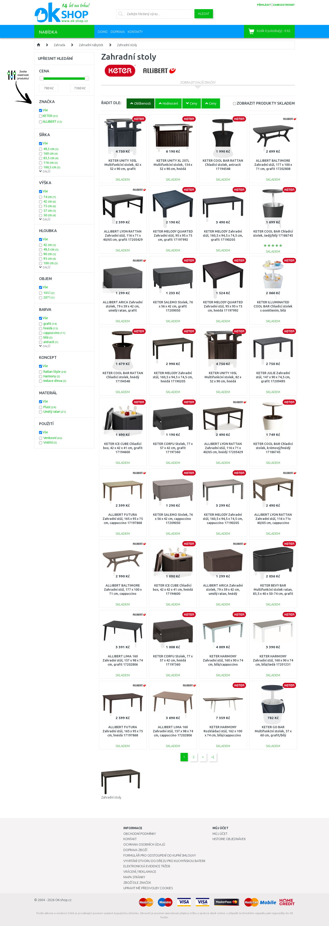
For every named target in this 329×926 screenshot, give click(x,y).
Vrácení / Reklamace (139, 871)
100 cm (50, 263)
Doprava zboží (135, 850)
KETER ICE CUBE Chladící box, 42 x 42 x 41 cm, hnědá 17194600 (173, 589)
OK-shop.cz (63, 900)
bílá (48, 337)
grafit (50, 323)
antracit (50, 342)
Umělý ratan (54, 411)
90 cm (49, 254)
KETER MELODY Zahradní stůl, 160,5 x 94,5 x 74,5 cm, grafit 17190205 (223, 235)
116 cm (50, 162)
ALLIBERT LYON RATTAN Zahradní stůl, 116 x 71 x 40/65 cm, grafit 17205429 (123, 235)
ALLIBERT (52, 121)
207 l (49, 297)
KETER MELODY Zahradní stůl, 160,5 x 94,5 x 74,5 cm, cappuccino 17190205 (223, 519)
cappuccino (54, 333)
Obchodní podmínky (139, 834)
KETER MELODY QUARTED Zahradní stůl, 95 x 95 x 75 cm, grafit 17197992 (173, 235)
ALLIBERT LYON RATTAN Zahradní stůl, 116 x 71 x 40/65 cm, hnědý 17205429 (223, 448)
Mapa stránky (134, 877)
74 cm (49, 197)
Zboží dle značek (137, 882)
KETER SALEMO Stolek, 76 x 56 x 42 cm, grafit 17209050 (173, 306)
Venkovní (52, 438)
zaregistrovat (284, 4)
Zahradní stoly (127, 45)
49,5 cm (50, 149)
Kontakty (135, 32)
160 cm (50, 153)
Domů (103, 32)
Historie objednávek (229, 839)
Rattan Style (54, 371)
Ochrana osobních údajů (144, 844)
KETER (50, 116)
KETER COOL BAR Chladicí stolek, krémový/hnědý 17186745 (273, 448)
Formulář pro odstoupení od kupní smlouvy (159, 855)
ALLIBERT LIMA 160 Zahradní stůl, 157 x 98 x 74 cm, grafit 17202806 (123, 660)
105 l (49, 293)
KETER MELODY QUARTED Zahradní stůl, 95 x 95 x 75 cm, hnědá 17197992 (223, 306)
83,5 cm (50, 158)
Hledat (203, 14)
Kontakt (130, 839)
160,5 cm (51, 167)
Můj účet (219, 834)
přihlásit (264, 4)
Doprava (118, 32)
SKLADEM (266, 103)
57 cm (49, 210)
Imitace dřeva (54, 381)
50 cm (49, 215)
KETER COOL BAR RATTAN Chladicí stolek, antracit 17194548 (223, 165)
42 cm (49, 201)
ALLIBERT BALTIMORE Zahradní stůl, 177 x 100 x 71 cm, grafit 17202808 (273, 165)
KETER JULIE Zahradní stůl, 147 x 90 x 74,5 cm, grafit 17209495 (273, 377)
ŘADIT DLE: (111, 103)
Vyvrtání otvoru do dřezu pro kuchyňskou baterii (164, 861)
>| (212, 757)
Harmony (51, 376)
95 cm (49, 258)
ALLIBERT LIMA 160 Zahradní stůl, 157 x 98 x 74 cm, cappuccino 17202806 (173, 731)
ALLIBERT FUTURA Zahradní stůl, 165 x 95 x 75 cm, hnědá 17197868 (123, 731)
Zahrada (59, 45)
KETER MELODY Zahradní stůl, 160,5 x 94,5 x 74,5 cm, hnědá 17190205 (173, 377)
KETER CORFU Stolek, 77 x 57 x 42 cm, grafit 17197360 (173, 448)
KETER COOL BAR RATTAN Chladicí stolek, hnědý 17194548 (123, 377)
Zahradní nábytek (91, 45)
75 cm (49, 206)
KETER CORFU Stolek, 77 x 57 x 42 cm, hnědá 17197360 (173, 660)
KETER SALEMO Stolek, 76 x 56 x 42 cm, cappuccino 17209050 (173, 519)
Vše (45, 110)
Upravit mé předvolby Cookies (148, 888)
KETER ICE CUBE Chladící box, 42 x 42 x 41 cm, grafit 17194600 (123, 448)
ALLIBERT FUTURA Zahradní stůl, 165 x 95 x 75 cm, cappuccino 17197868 (123, 519)
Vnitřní (50, 442)
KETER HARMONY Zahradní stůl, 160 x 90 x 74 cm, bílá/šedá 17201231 (273, 660)
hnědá (50, 328)
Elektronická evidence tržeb (146, 866)
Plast (49, 407)
